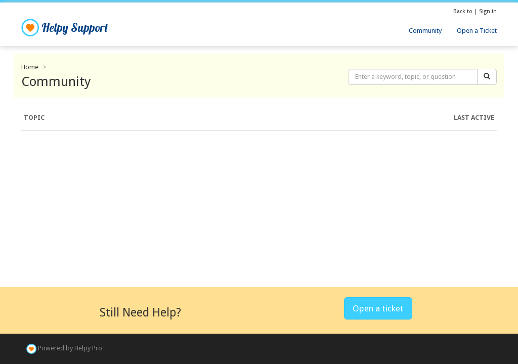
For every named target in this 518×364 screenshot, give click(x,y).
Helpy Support (64, 27)
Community (425, 30)
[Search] (487, 77)
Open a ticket (378, 308)
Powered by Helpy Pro (70, 348)
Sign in (488, 11)
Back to (463, 11)
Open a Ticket (477, 30)
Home (29, 67)
